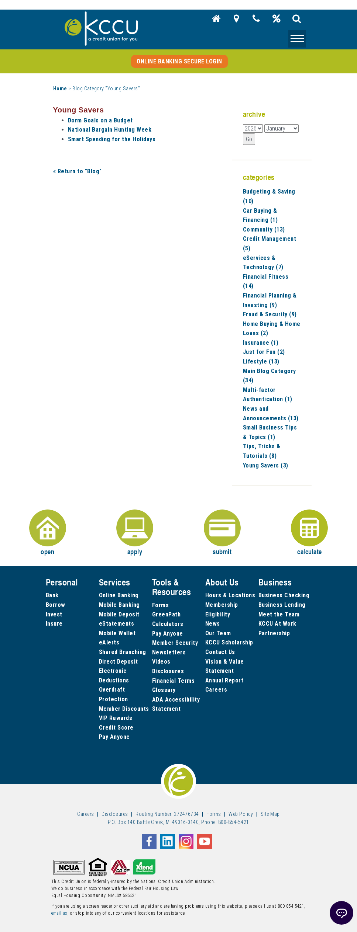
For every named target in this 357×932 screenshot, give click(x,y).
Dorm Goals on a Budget (100, 120)
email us (59, 913)
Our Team (218, 633)
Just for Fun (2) (264, 351)
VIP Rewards (116, 717)
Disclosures (168, 671)
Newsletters (169, 652)
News (212, 623)
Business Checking (284, 595)
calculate (309, 533)
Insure (54, 623)
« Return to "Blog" (77, 171)
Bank (52, 595)
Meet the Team (279, 614)
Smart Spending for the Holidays (112, 139)
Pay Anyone (114, 736)
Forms (160, 605)
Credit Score (116, 727)
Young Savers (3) (265, 465)
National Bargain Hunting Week (110, 129)
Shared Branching (122, 651)
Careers (216, 689)
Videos (161, 661)
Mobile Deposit (119, 614)
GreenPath (166, 614)
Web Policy (241, 814)
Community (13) (264, 229)
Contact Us (220, 651)
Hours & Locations (230, 595)
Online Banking (119, 595)
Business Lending (282, 604)
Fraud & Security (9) (270, 314)
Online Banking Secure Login (179, 61)
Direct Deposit (118, 661)
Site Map (270, 814)
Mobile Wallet (117, 633)
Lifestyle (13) (261, 361)
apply (134, 533)
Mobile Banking (119, 604)
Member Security (175, 642)
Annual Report (224, 680)
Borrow (55, 604)
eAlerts (109, 642)
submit (222, 533)
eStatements (116, 623)
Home (60, 88)
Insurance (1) (261, 342)
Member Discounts (124, 708)
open (47, 533)
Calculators (167, 623)
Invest (54, 614)
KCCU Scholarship (229, 642)
